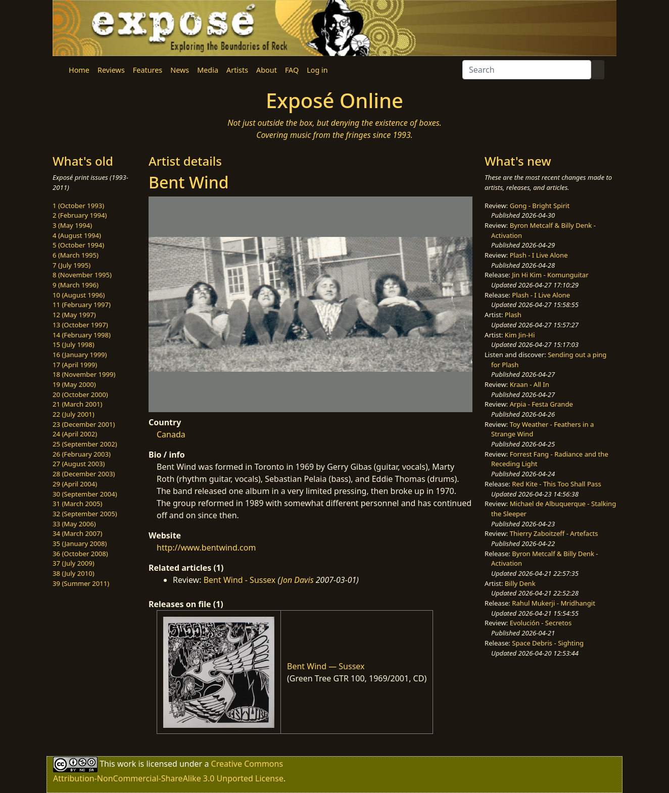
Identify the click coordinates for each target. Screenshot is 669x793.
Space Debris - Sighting (548, 643)
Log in (317, 70)
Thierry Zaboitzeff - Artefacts (554, 533)
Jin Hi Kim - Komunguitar (550, 274)
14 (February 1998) (82, 334)
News (179, 70)
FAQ (292, 70)
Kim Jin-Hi (520, 334)
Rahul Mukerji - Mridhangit (553, 603)
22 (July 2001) (73, 414)
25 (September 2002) (85, 444)
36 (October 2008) (80, 553)
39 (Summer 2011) (81, 583)
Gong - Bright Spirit (539, 205)
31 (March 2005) (77, 503)
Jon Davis (297, 579)
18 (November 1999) (84, 374)
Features (147, 70)
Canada (171, 434)
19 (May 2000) (74, 384)
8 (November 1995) (82, 274)
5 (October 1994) (78, 245)
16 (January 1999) (80, 354)
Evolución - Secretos (540, 622)
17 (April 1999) (75, 364)
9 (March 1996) (76, 284)
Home (79, 70)
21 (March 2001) (77, 404)
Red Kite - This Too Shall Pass (556, 483)
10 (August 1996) (79, 295)
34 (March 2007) (77, 533)
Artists (237, 70)
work (126, 763)
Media (207, 70)
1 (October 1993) (78, 205)
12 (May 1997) (74, 314)
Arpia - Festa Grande (541, 404)
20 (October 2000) (80, 394)
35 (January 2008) (80, 543)
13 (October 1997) (80, 324)
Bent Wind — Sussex (325, 666)
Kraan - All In (529, 384)
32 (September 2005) (85, 513)
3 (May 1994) (72, 225)
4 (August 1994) (77, 235)
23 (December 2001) (84, 424)
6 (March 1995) (76, 255)
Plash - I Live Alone (539, 255)
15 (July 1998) (73, 344)
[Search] (526, 69)
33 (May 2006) (74, 523)
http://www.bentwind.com (206, 547)
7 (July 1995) (71, 265)
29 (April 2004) (75, 483)
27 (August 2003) (79, 463)
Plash (513, 314)
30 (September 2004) (85, 494)
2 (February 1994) (80, 215)
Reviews (111, 70)
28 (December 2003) (84, 473)
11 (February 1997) (82, 304)
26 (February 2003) (82, 454)
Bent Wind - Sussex (240, 579)
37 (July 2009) (73, 563)
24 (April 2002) (75, 433)
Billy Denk (520, 583)
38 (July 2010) (73, 573)
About (266, 70)
